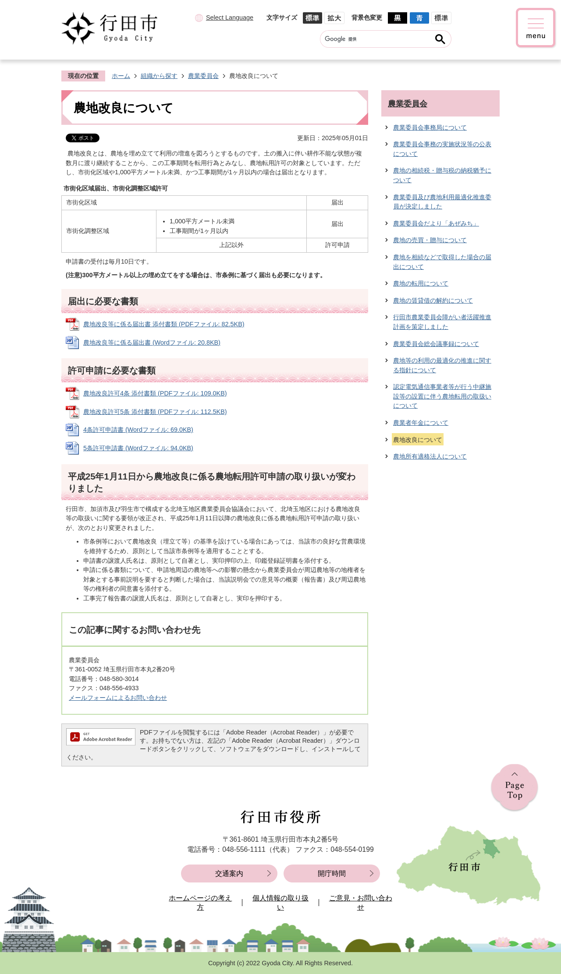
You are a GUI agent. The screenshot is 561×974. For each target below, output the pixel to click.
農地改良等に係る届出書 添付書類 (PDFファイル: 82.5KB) (164, 324)
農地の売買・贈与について (430, 240)
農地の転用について (420, 283)
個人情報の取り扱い (280, 902)
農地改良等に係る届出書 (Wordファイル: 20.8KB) (151, 342)
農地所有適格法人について (430, 456)
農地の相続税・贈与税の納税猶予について (442, 175)
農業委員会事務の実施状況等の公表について (442, 149)
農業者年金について (420, 422)
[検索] (377, 39)
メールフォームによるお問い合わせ (118, 697)
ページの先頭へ (514, 788)
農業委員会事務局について (430, 127)
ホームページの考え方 (200, 902)
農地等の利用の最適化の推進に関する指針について (442, 365)
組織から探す (159, 75)
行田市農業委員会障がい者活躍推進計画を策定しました (442, 322)
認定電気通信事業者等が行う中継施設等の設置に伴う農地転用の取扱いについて (442, 396)
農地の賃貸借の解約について (433, 300)
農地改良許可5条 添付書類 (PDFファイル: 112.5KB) (155, 411)
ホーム (121, 75)
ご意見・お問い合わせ (360, 902)
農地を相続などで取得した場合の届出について (442, 262)
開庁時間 (332, 873)
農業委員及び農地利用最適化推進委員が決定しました (442, 202)
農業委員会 (203, 75)
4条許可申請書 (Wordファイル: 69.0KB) (138, 429)
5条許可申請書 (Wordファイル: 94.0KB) (138, 448)
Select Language (229, 17)
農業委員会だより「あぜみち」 (436, 223)
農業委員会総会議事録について (436, 343)
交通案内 (229, 873)
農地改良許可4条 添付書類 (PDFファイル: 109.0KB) (155, 393)
